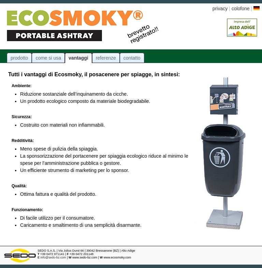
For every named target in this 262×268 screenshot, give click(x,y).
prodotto (19, 58)
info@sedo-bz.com (52, 257)
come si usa (48, 58)
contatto (132, 58)
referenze (106, 58)
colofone (241, 8)
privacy (220, 8)
